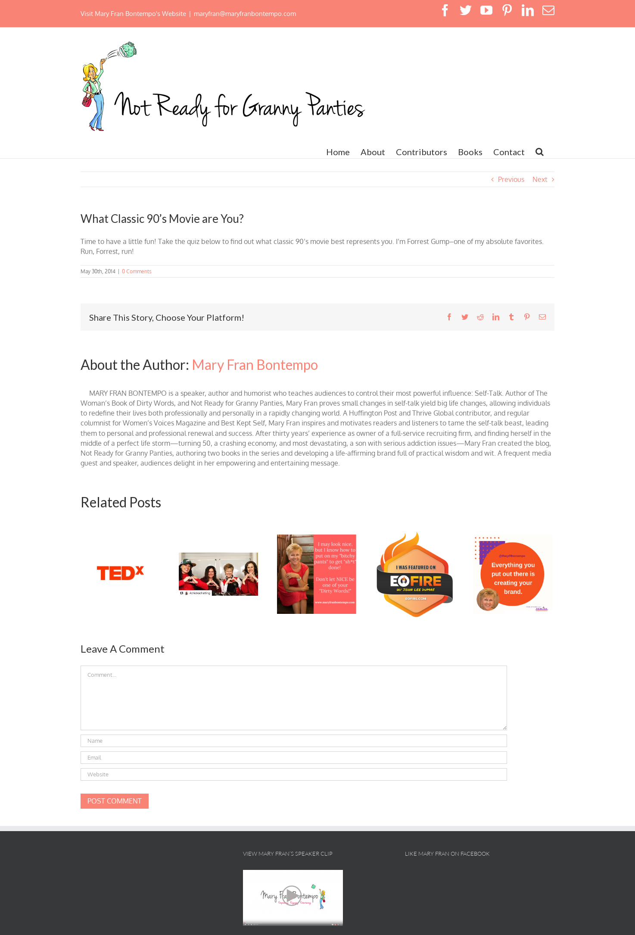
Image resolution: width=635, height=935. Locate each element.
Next (540, 179)
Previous (511, 179)
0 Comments (137, 271)
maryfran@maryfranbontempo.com (245, 13)
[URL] (294, 774)
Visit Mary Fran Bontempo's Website (133, 13)
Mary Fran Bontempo (255, 364)
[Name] (294, 741)
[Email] (294, 757)
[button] (539, 151)
